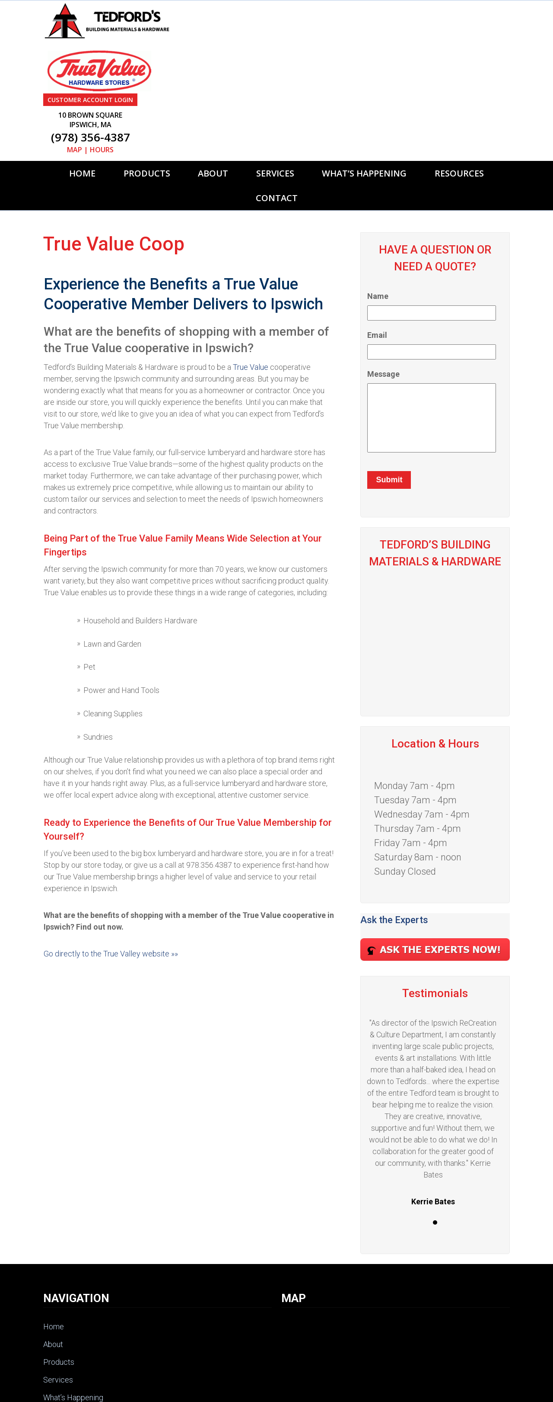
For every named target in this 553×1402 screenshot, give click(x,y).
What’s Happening (364, 80)
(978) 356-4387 (332, 44)
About (213, 80)
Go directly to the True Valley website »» (111, 860)
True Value (250, 274)
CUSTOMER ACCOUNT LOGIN (332, 7)
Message (383, 281)
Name (377, 203)
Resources (459, 80)
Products (147, 80)
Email (377, 242)
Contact (277, 105)
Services (275, 80)
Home (82, 80)
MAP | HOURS (332, 56)
